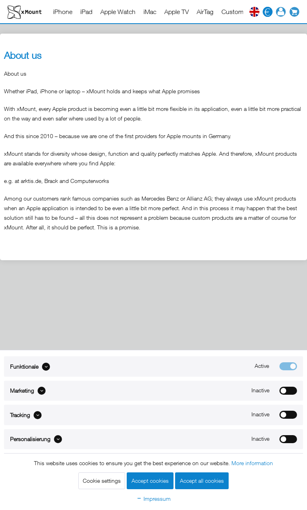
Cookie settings (102, 480)
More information (252, 463)
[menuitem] (62, 11)
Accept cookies (150, 480)
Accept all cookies (202, 480)
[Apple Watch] (118, 11)
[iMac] (150, 11)
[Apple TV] (176, 11)
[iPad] (86, 11)
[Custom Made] (240, 11)
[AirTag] (205, 11)
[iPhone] (62, 11)
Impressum (153, 498)
